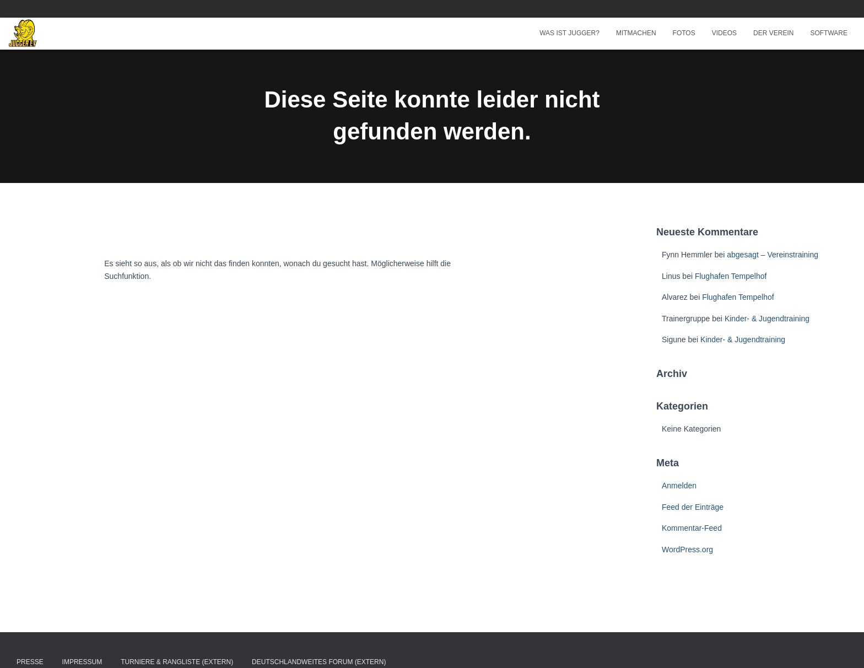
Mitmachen (636, 33)
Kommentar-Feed (692, 528)
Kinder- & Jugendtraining (767, 318)
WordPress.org (687, 549)
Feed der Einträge (692, 507)
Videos (724, 33)
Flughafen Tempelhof (731, 276)
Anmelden (679, 485)
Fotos (684, 33)
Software (828, 33)
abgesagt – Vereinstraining (772, 254)
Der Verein (773, 33)
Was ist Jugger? (569, 33)
